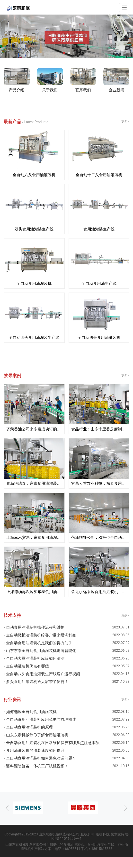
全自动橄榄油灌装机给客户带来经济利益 (41, 635)
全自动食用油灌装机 (34, 283)
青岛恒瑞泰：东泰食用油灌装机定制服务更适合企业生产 (34, 483)
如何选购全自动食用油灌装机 (31, 711)
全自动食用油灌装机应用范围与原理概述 (41, 719)
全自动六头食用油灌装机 (34, 175)
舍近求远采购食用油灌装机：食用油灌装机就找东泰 (99, 591)
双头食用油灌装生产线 (34, 229)
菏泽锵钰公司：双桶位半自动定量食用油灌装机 (99, 537)
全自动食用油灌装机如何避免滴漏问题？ (41, 758)
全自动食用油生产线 (98, 283)
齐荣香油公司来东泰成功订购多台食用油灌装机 (34, 429)
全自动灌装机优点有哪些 (27, 666)
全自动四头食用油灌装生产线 (34, 337)
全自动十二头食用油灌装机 (99, 175)
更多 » (125, 121)
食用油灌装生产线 (99, 229)
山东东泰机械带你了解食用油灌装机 (37, 735)
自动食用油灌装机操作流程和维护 (35, 627)
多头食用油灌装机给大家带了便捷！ (37, 681)
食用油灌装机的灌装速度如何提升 (35, 750)
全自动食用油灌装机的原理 (29, 727)
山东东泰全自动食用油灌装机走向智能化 (41, 650)
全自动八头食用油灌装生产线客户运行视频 (43, 674)
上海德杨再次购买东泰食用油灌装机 (34, 591)
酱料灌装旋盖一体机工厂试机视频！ (37, 766)
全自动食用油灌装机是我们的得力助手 (39, 643)
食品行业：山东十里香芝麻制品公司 (99, 429)
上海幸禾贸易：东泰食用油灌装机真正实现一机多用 (34, 537)
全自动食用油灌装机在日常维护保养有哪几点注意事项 (52, 742)
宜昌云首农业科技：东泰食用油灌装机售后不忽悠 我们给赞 (99, 483)
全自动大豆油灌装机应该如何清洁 (35, 658)
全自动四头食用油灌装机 (99, 337)
